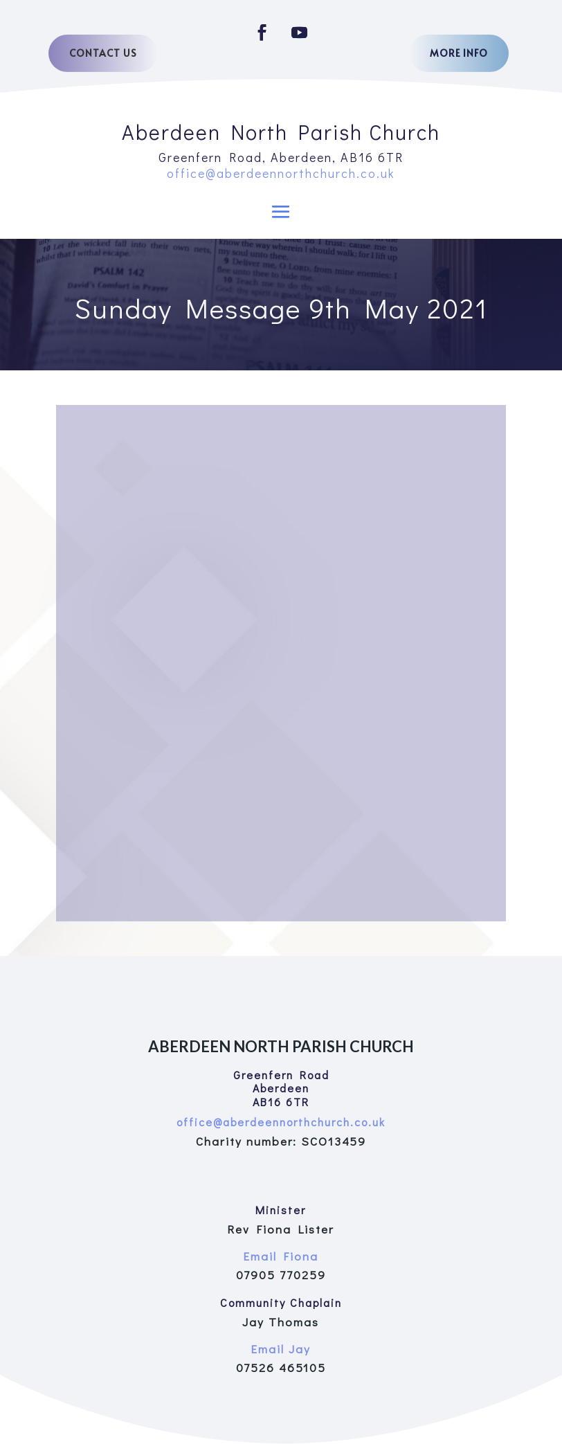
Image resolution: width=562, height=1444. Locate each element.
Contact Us (103, 53)
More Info (459, 53)
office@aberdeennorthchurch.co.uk (281, 173)
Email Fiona (280, 1256)
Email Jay (281, 1349)
